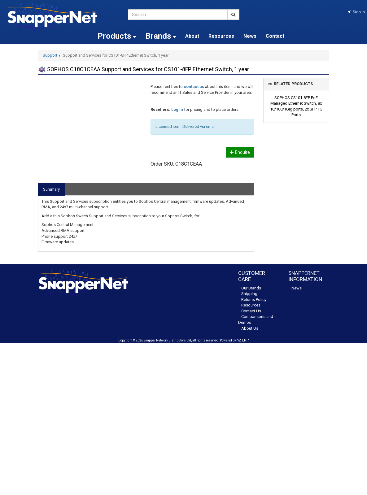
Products (117, 36)
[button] (356, 12)
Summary (51, 189)
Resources (221, 36)
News (249, 36)
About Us (249, 328)
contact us (194, 86)
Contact (275, 36)
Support (50, 55)
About (192, 36)
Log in (177, 109)
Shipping (249, 293)
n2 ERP (243, 340)
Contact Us (251, 311)
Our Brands (251, 288)
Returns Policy (253, 299)
